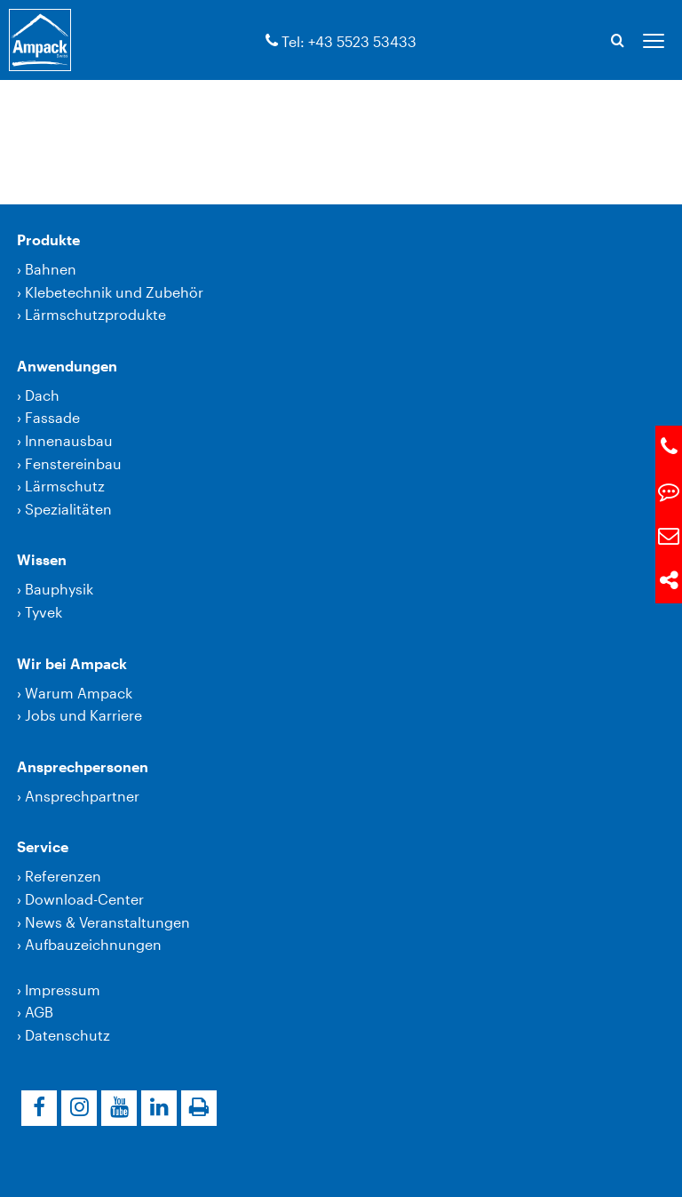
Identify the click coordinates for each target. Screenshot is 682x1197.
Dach (42, 395)
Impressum (62, 989)
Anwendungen (67, 365)
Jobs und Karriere (83, 714)
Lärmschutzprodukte (95, 314)
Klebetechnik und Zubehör (114, 291)
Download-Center (84, 898)
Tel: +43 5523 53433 (349, 41)
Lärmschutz (65, 485)
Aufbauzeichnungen (93, 944)
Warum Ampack (78, 692)
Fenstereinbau (73, 463)
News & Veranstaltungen (107, 922)
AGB (39, 1011)
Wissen (42, 559)
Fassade (52, 417)
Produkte (48, 239)
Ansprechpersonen (82, 766)
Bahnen (50, 268)
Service (42, 846)
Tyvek (43, 611)
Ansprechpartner (82, 795)
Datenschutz (67, 1034)
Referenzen (63, 875)
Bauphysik (59, 588)
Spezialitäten (68, 508)
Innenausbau (69, 440)
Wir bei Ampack (72, 663)
